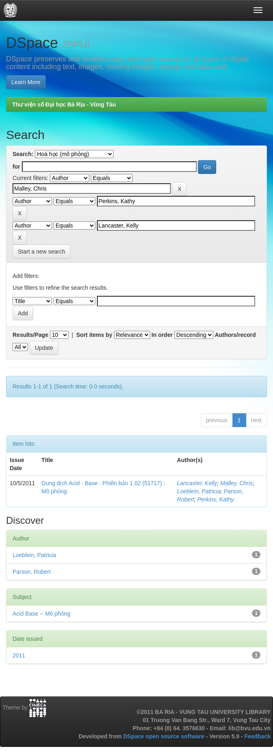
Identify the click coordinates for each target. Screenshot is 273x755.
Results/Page (30, 335)
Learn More (26, 82)
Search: (23, 154)
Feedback (257, 736)
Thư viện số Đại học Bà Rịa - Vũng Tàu (64, 104)
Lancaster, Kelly (197, 483)
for (16, 166)
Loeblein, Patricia (198, 491)
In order (162, 335)
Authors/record (235, 335)
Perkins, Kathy (215, 499)
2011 (19, 655)
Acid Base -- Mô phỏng (42, 613)
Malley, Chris (236, 483)
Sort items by (94, 335)
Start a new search (41, 251)
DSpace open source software (164, 736)
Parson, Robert (32, 571)
